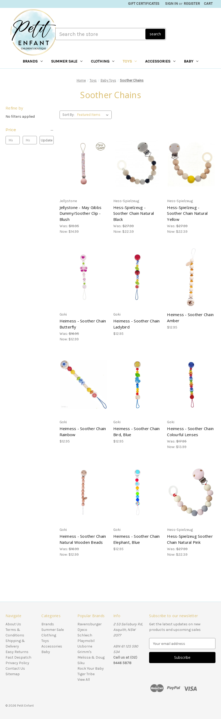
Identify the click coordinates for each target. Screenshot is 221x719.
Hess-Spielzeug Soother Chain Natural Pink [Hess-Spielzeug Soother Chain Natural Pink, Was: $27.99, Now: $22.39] (190, 539)
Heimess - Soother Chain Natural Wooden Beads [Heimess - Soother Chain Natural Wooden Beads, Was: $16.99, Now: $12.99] (83, 539)
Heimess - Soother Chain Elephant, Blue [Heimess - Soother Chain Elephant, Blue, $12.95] (136, 539)
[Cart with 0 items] (208, 3)
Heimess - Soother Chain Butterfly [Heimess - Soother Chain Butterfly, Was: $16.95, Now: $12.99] (83, 324)
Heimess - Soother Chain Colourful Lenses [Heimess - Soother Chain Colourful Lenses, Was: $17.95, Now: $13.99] (190, 431)
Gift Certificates (143, 3)
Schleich (84, 635)
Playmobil (86, 641)
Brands (33, 61)
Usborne (84, 646)
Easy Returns (17, 652)
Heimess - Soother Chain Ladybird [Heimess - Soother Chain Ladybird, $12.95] (136, 324)
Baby (191, 61)
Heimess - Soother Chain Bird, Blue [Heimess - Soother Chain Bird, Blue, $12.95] (136, 431)
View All (83, 679)
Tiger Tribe (86, 674)
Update (47, 140)
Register (192, 3)
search (155, 33)
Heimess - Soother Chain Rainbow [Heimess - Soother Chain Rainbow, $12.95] (83, 431)
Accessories (160, 61)
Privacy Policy (17, 663)
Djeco (82, 629)
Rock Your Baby (90, 668)
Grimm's (84, 652)
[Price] (30, 130)
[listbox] (93, 115)
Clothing (102, 61)
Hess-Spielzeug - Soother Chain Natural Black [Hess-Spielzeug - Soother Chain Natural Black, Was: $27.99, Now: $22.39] (133, 213)
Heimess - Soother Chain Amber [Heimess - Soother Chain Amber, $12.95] (190, 317)
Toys (130, 61)
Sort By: (68, 115)
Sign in (171, 3)
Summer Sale (66, 61)
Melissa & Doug (91, 657)
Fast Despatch (18, 657)
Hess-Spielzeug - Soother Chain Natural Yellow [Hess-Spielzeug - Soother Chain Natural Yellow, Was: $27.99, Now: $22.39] (187, 213)
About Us (13, 624)
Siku (81, 663)
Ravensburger (89, 624)
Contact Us (15, 668)
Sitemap (13, 674)
